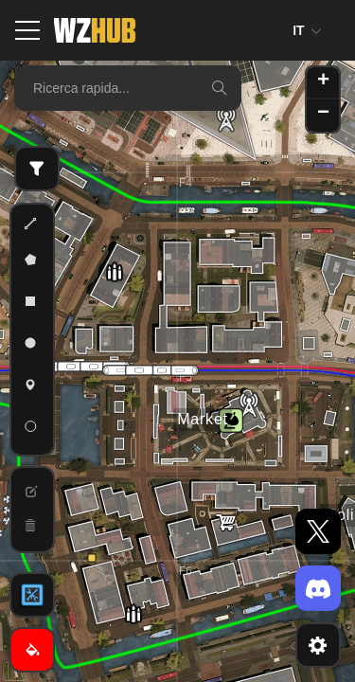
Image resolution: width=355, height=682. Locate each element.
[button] (92, 558)
